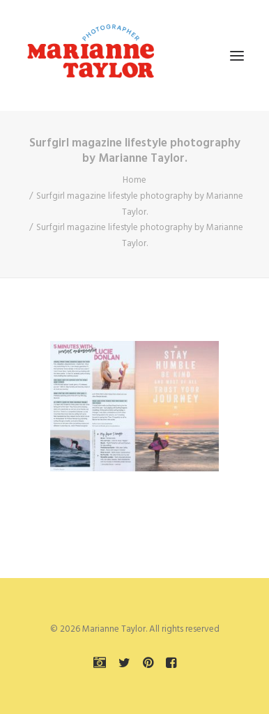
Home (134, 180)
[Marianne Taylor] (90, 55)
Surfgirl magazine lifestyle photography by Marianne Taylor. (139, 204)
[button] (237, 55)
